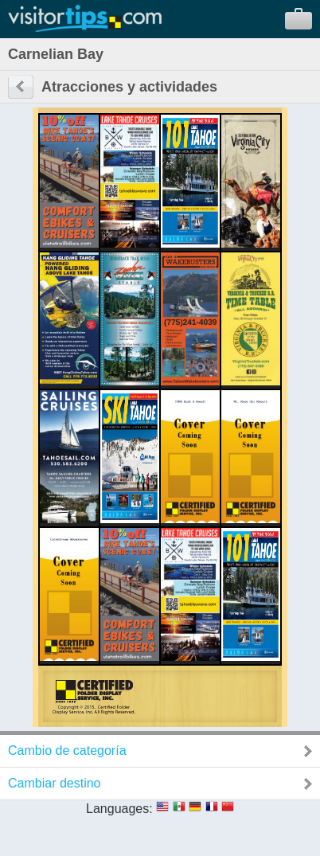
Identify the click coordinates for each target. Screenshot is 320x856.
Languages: (119, 808)
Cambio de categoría (67, 750)
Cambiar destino (54, 783)
